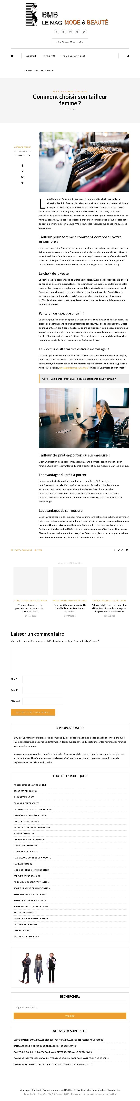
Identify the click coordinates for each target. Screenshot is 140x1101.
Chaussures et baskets (26, 803)
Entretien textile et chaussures (32, 827)
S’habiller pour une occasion (30, 894)
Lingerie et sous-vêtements (29, 839)
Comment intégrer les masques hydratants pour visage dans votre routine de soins (61, 1058)
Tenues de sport (23, 930)
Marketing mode (23, 864)
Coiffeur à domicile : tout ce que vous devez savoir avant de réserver (53, 1052)
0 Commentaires (22, 151)
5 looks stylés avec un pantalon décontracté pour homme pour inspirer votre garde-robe (109, 608)
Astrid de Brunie (22, 147)
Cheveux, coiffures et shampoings (33, 809)
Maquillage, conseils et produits (32, 858)
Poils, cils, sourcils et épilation (31, 882)
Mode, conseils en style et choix (70, 92)
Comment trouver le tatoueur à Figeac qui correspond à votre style (53, 1064)
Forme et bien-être (24, 833)
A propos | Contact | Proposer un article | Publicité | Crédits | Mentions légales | (63, 1090)
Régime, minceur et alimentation (32, 888)
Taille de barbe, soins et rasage (31, 918)
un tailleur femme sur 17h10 (73, 367)
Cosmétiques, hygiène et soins (30, 815)
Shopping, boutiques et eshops (31, 906)
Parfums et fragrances (27, 876)
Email (14, 690)
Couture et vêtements (26, 821)
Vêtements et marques (26, 936)
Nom (14, 679)
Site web (15, 701)
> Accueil (30, 56)
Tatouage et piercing (26, 924)
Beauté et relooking (25, 791)
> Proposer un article (39, 70)
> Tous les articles (73, 56)
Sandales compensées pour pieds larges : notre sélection (45, 1046)
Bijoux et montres (24, 797)
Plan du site (113, 1090)
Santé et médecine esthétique (30, 900)
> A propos (48, 56)
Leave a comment (21, 550)
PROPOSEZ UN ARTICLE (70, 42)
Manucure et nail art (26, 851)
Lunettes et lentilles (25, 845)
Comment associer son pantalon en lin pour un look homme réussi (30, 608)
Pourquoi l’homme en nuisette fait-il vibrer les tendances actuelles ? (69, 608)
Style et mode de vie (25, 912)
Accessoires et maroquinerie (30, 785)
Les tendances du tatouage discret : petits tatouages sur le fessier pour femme (58, 1040)
